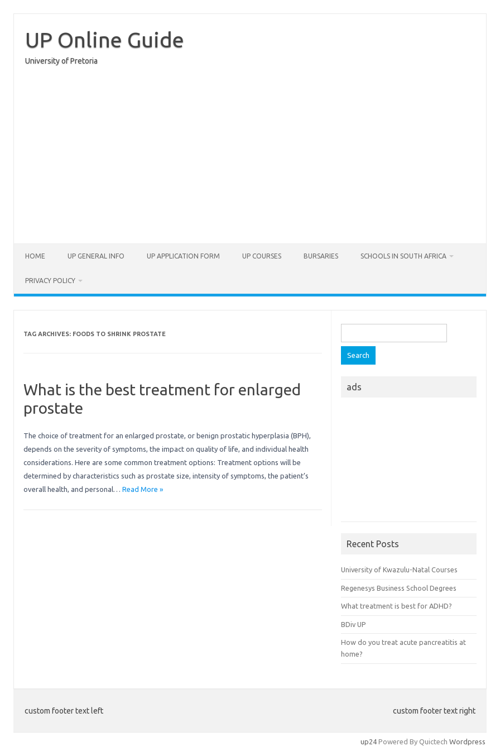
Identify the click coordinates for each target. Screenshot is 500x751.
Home (35, 256)
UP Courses (261, 256)
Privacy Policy (50, 280)
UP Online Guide (104, 39)
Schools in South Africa (403, 256)
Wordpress (467, 741)
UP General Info (96, 256)
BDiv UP (353, 624)
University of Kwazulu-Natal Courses (399, 569)
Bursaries (321, 256)
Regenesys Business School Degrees (398, 588)
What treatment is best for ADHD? (396, 606)
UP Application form (183, 256)
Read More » (142, 489)
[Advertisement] (250, 157)
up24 (368, 741)
